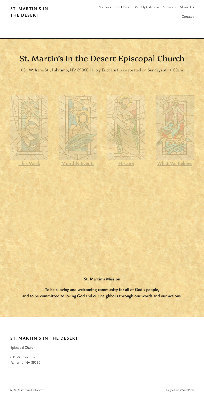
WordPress (187, 390)
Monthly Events (77, 163)
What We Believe (174, 163)
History (126, 163)
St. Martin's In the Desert (44, 338)
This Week (29, 163)
